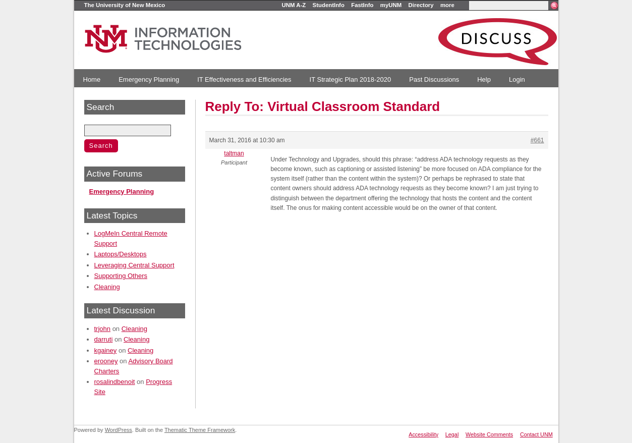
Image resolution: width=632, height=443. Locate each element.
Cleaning (107, 287)
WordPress (118, 430)
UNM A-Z (294, 5)
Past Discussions (434, 79)
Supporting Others (121, 276)
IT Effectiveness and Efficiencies (244, 79)
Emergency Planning (149, 79)
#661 (537, 140)
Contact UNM (536, 434)
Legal (451, 434)
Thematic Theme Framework (199, 430)
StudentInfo (328, 5)
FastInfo (362, 5)
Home (92, 79)
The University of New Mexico (124, 5)
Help (484, 79)
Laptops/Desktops (120, 254)
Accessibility (423, 434)
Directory (421, 5)
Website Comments (489, 434)
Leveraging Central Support (134, 265)
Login (517, 79)
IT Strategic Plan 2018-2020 (350, 79)
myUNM (390, 5)
